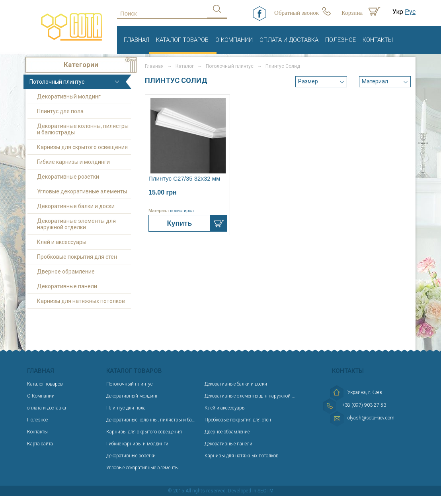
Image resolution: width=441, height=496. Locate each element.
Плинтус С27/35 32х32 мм (184, 178)
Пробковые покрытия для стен (77, 257)
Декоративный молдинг (69, 96)
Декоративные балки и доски (76, 206)
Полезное (340, 39)
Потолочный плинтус (56, 82)
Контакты (378, 39)
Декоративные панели (67, 286)
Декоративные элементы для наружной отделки (76, 224)
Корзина (352, 13)
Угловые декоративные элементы (82, 191)
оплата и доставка (289, 39)
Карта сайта (40, 444)
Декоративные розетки (68, 176)
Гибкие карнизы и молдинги (73, 162)
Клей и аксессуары (61, 242)
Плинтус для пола (60, 111)
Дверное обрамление (66, 271)
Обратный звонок (296, 13)
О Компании (234, 39)
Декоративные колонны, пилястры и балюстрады (83, 129)
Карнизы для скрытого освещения (82, 147)
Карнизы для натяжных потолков (81, 301)
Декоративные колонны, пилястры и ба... (150, 420)
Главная (136, 39)
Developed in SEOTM (250, 491)
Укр (397, 12)
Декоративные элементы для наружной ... (250, 396)
